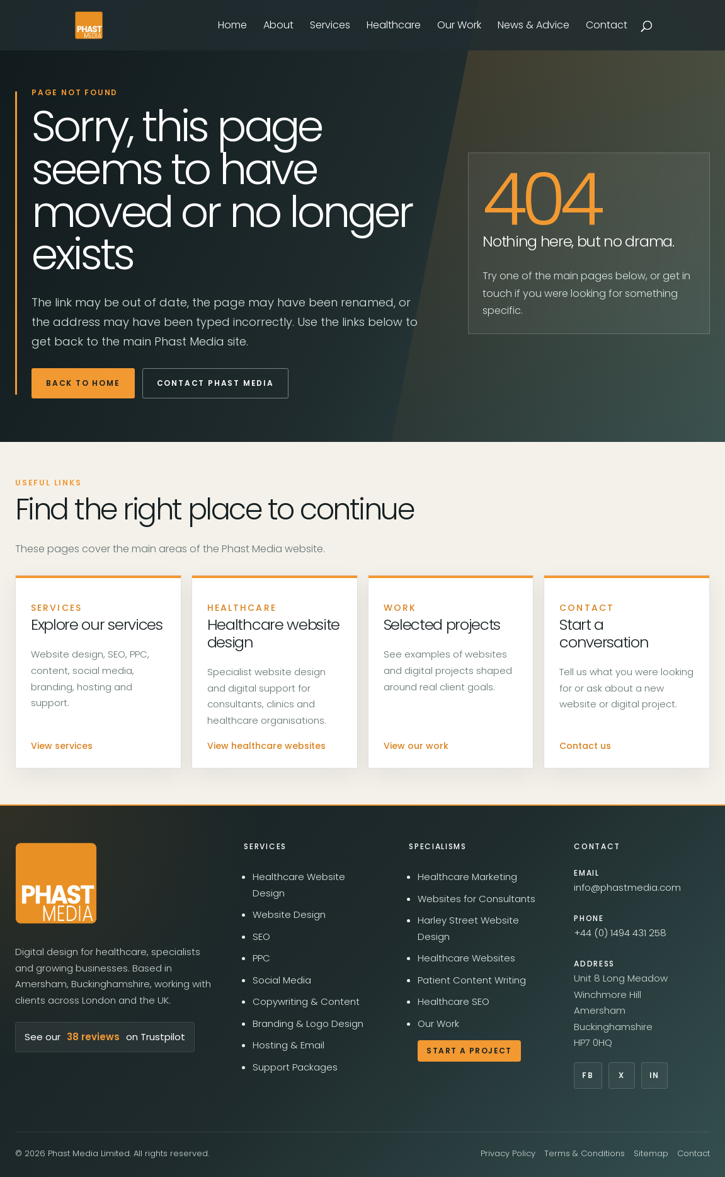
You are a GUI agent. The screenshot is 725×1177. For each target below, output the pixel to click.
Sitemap (651, 1153)
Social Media (282, 980)
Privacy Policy (508, 1153)
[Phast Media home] (56, 883)
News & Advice (533, 26)
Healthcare (394, 26)
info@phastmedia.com (627, 887)
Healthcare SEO (453, 1001)
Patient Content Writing (472, 980)
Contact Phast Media (215, 383)
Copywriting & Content (306, 1001)
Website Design (289, 914)
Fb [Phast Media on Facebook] (587, 1075)
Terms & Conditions (584, 1153)
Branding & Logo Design (308, 1023)
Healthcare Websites (466, 958)
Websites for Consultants (476, 898)
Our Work (459, 26)
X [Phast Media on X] (622, 1075)
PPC (261, 958)
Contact (606, 26)
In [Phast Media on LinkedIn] (654, 1075)
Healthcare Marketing (467, 876)
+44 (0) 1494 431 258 (620, 932)
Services (330, 26)
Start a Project (469, 1050)
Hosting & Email (288, 1045)
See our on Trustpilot (105, 1037)
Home (232, 26)
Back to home (83, 383)
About (278, 26)
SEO (261, 936)
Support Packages (295, 1067)
